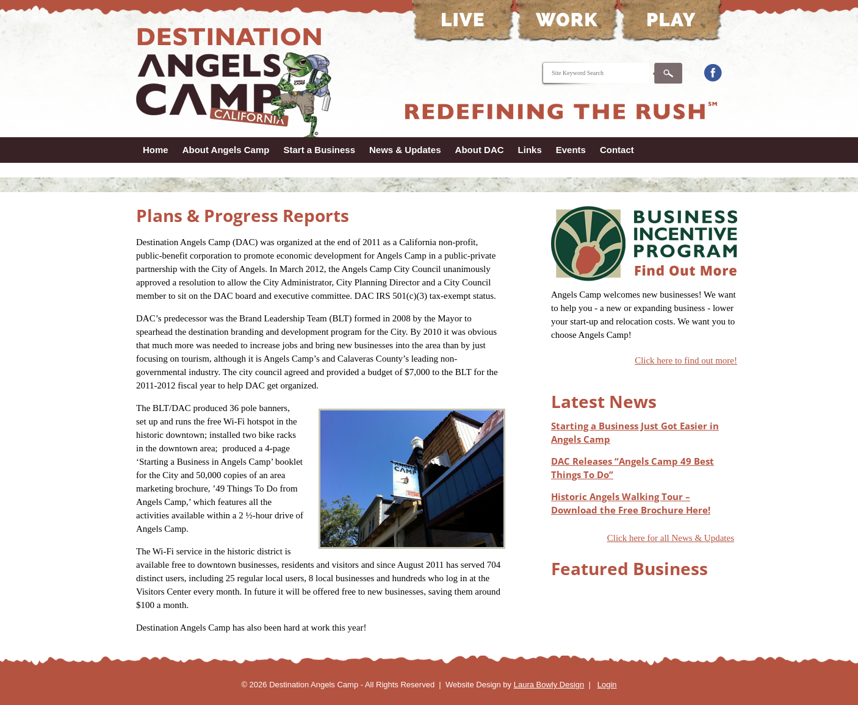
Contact (617, 150)
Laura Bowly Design (549, 684)
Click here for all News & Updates (670, 538)
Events (571, 150)
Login (607, 684)
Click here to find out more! (686, 360)
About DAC (479, 150)
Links (530, 150)
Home (155, 150)
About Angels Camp (226, 150)
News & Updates (405, 150)
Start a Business (319, 150)
